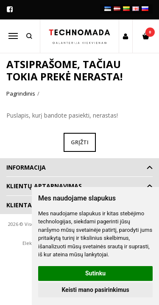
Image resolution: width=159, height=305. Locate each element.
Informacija (26, 167)
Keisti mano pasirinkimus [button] (95, 289)
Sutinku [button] (95, 273)
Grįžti (80, 142)
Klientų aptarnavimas (44, 186)
